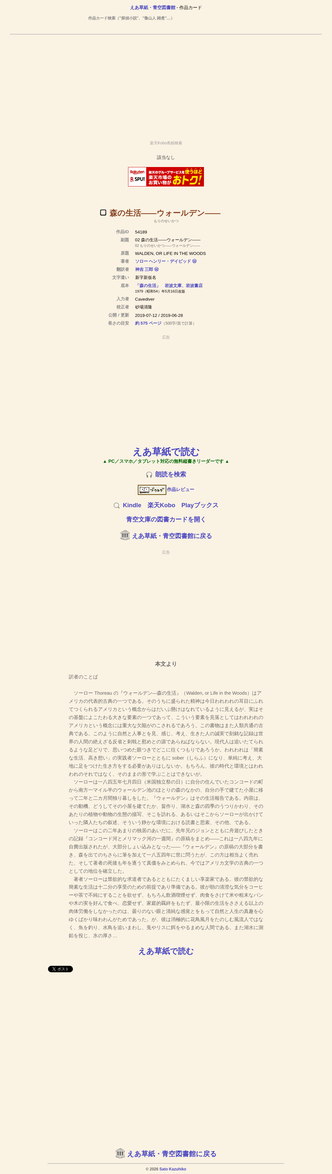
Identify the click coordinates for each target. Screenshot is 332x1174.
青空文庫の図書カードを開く (166, 519)
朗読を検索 (170, 474)
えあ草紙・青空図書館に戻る (172, 536)
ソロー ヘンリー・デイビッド (163, 261)
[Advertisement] (166, 84)
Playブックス (200, 505)
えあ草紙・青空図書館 (152, 7)
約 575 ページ (148, 323)
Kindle (132, 505)
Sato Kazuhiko (173, 1169)
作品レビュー (166, 489)
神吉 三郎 (144, 269)
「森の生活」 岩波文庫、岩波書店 (169, 285)
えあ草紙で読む (166, 451)
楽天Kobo (161, 505)
